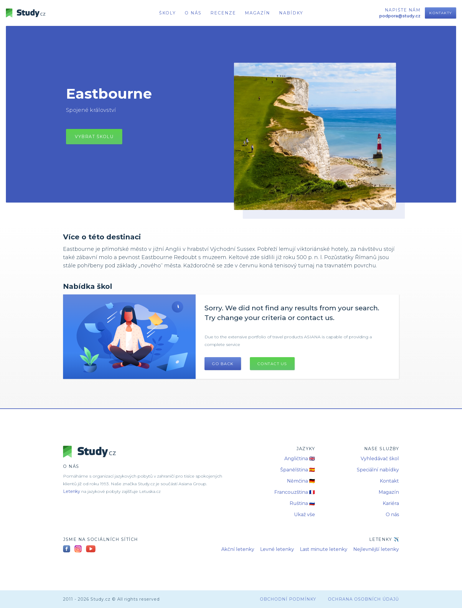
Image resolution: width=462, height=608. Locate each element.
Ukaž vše (304, 514)
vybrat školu (94, 136)
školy (167, 13)
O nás (392, 514)
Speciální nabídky (378, 470)
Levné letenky (277, 549)
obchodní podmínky (288, 599)
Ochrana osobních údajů (363, 599)
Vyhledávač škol (380, 458)
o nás (193, 13)
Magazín (257, 13)
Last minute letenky (323, 549)
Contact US (272, 363)
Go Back (223, 363)
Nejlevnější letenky (376, 549)
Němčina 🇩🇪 (301, 481)
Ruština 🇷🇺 (302, 503)
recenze (223, 13)
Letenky (71, 491)
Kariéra (391, 503)
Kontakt (389, 481)
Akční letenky (237, 549)
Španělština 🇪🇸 (297, 470)
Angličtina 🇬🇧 (299, 458)
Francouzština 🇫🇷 (294, 492)
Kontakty (440, 13)
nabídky (291, 13)
